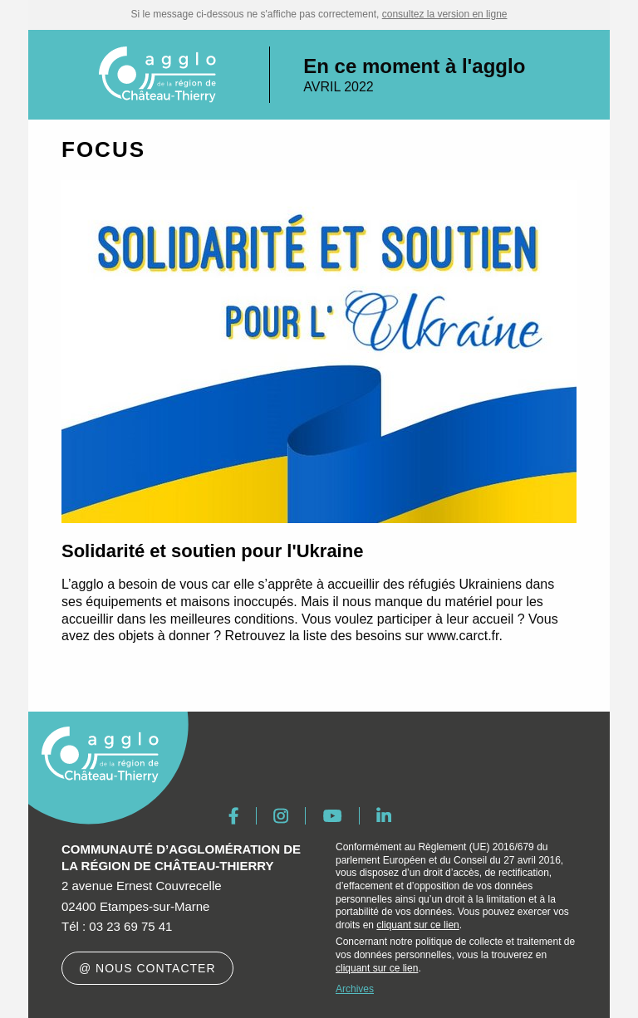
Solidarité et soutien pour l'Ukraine (212, 551)
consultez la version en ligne (445, 14)
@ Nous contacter (147, 968)
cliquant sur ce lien (417, 925)
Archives (355, 989)
